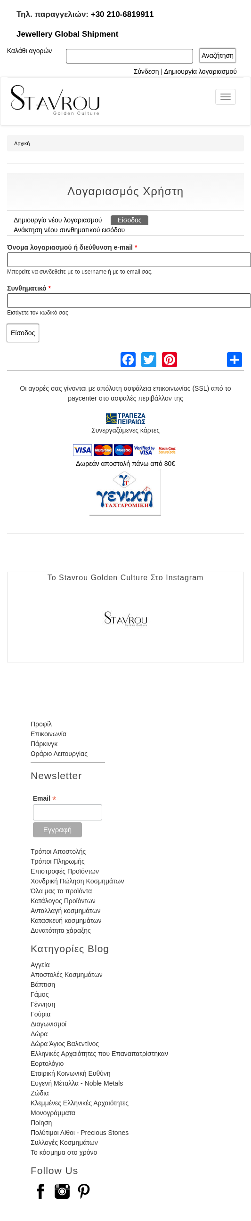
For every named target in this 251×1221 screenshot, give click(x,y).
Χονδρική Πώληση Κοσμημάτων (77, 881)
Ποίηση (41, 1122)
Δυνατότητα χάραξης (61, 930)
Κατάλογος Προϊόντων (63, 901)
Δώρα (39, 1034)
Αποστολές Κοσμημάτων (67, 974)
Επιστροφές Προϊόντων (65, 871)
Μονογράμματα (53, 1113)
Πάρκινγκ (44, 744)
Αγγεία (40, 965)
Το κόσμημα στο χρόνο (64, 1152)
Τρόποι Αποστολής (58, 851)
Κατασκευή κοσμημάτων (66, 920)
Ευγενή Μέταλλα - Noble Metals (77, 1083)
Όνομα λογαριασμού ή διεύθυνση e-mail (72, 247)
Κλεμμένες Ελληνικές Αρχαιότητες (80, 1103)
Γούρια (40, 1014)
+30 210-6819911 (122, 14)
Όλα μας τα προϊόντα (61, 891)
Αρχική (22, 143)
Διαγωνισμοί (48, 1024)
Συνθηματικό (29, 288)
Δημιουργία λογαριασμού (200, 71)
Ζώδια (40, 1093)
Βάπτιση (43, 984)
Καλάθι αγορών (29, 51)
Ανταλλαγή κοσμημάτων (66, 910)
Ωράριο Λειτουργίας (59, 753)
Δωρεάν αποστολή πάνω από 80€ (125, 463)
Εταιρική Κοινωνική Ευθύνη (71, 1073)
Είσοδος (132, 219)
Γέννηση (43, 1004)
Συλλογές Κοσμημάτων (64, 1142)
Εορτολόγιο (47, 1063)
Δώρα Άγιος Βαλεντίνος (65, 1044)
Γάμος (40, 994)
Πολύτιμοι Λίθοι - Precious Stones (80, 1132)
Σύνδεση (146, 71)
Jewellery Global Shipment (67, 34)
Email (44, 798)
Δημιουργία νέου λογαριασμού (58, 220)
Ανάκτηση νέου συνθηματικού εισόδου (69, 230)
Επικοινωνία (48, 734)
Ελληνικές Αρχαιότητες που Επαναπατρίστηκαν (99, 1053)
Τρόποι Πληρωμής (58, 861)
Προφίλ (41, 724)
